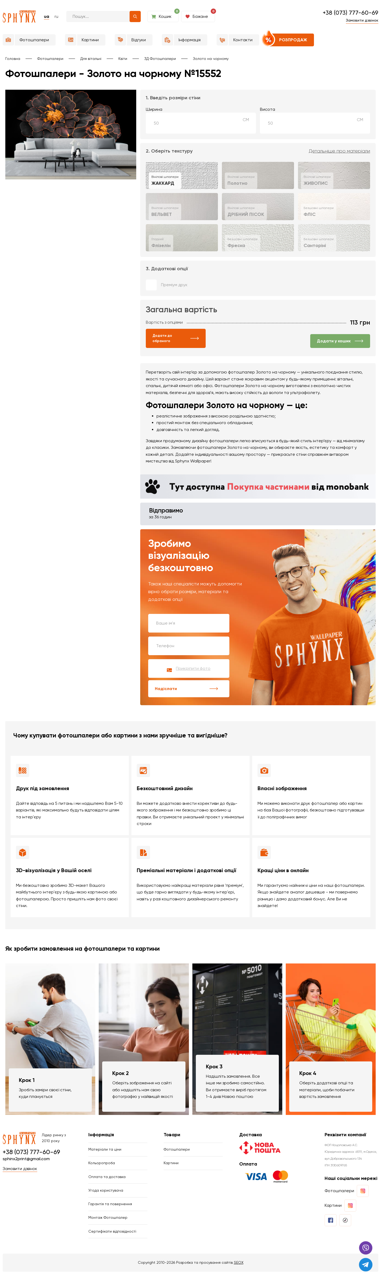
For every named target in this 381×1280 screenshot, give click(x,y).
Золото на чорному (211, 58)
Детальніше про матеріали (339, 151)
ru (56, 16)
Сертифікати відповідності (112, 1239)
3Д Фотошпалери (160, 58)
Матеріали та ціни (104, 1152)
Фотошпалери (50, 58)
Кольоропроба (101, 1166)
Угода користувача (105, 1195)
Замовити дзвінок (362, 20)
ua (46, 16)
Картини (171, 1166)
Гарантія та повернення (110, 1210)
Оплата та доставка (107, 1181)
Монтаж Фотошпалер (107, 1224)
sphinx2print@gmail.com (26, 1160)
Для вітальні (90, 58)
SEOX (238, 1271)
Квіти (122, 58)
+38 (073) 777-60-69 (350, 12)
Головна (12, 58)
